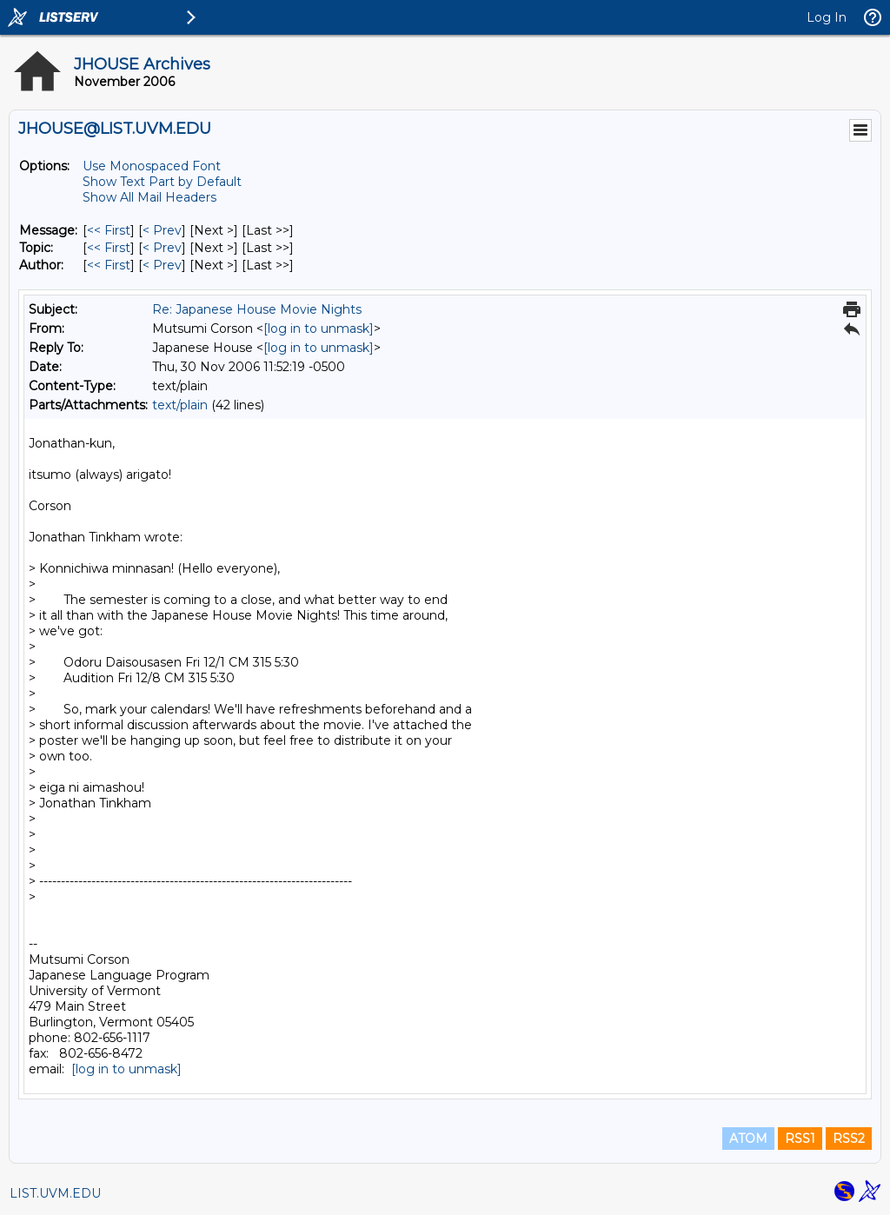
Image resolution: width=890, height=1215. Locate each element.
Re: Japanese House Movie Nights (257, 309)
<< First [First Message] (108, 230)
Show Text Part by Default (162, 181)
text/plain (180, 405)
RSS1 (800, 1138)
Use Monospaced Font (152, 166)
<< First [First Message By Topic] (108, 248)
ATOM (748, 1138)
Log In (827, 17)
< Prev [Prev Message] (162, 230)
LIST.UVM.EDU (55, 1193)
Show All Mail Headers (149, 197)
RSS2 (849, 1138)
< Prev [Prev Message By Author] (162, 265)
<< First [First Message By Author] (108, 265)
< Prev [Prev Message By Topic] (162, 248)
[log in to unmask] (318, 328)
